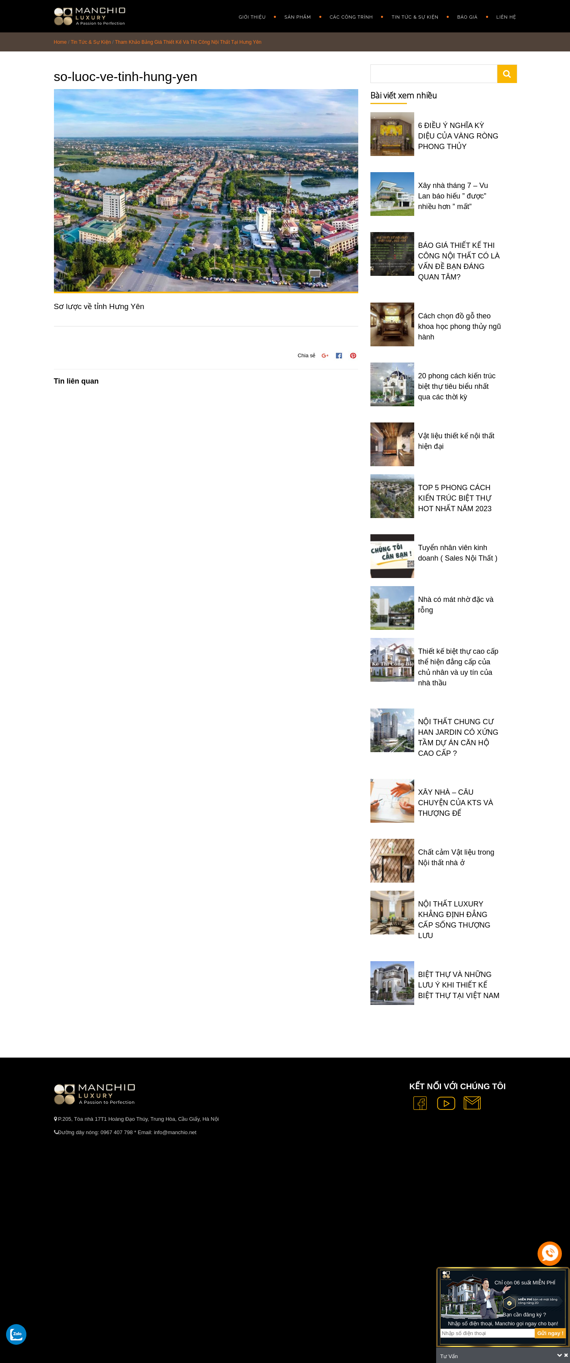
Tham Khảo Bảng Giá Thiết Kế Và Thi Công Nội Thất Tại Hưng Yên (188, 42)
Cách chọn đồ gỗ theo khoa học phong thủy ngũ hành (459, 326)
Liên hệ (506, 17)
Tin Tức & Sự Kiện (415, 17)
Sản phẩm (297, 17)
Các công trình (351, 17)
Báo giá (467, 17)
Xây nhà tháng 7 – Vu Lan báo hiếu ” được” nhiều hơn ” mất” (453, 196)
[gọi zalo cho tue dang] (16, 1334)
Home (60, 42)
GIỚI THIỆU (252, 17)
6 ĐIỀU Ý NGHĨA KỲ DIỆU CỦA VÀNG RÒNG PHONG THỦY (458, 136)
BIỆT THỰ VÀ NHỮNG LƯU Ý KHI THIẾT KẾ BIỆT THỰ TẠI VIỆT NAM (459, 985)
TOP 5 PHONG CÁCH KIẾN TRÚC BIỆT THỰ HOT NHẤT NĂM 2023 (455, 498)
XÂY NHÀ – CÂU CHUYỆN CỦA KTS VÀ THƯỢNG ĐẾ (455, 802)
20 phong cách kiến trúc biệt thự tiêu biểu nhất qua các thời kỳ (457, 386)
